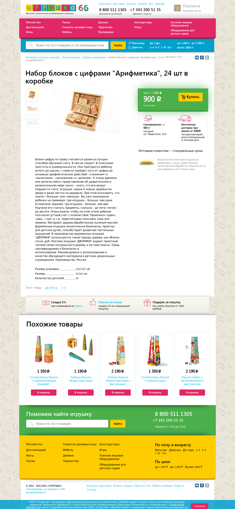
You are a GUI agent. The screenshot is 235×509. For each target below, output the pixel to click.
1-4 (63, 287)
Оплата (131, 3)
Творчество (105, 27)
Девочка (175, 450)
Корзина (191, 6)
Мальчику (138, 43)
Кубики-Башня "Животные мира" (81, 379)
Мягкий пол (33, 22)
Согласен (199, 506)
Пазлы (66, 22)
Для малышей (35, 27)
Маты (29, 32)
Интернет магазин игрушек (43, 57)
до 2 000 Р (176, 467)
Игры (138, 27)
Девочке (137, 47)
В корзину (43, 392)
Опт (151, 3)
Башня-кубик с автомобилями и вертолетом (192, 381)
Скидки (142, 3)
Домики (103, 22)
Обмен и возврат (162, 485)
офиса (79, 306)
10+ (169, 47)
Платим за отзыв (110, 302)
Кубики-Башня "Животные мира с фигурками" (118, 381)
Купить (193, 96)
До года (155, 43)
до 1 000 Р (161, 467)
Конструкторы (143, 22)
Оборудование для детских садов (182, 31)
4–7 (157, 47)
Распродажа (105, 32)
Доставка (119, 3)
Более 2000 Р (193, 467)
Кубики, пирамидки (94, 57)
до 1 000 (183, 43)
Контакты (105, 3)
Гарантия (139, 485)
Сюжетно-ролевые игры (77, 27)
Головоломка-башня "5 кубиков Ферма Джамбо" (43, 381)
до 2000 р (51, 287)
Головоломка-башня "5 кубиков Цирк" (155, 379)
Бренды (160, 3)
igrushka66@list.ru (36, 492)
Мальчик (161, 450)
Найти (118, 45)
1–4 (152, 47)
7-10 (163, 47)
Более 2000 (185, 47)
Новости (179, 485)
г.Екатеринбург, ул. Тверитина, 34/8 (45, 489)
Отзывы (91, 489)
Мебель (67, 32)
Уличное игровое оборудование (181, 23)
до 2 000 (198, 43)
